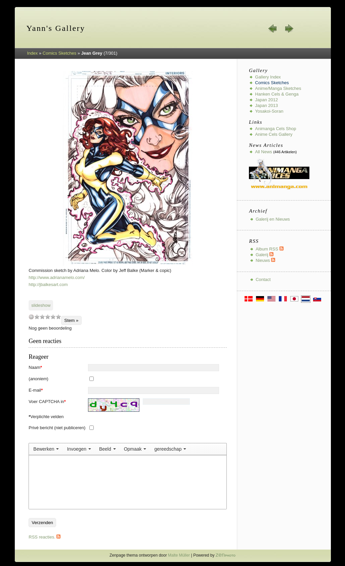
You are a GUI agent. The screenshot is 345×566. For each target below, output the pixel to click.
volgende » (289, 28)
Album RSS (270, 248)
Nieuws (265, 260)
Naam (35, 367)
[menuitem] (46, 449)
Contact (263, 279)
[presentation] (46, 449)
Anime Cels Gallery (273, 134)
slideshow (40, 305)
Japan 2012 (266, 99)
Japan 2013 (266, 105)
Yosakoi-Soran (269, 111)
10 (58, 316)
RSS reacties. (44, 537)
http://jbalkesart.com (48, 284)
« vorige (272, 28)
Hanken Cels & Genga (276, 94)
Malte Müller (179, 555)
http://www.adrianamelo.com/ (57, 277)
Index (32, 53)
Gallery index (268, 76)
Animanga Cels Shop (275, 128)
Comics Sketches (59, 53)
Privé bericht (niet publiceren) (57, 427)
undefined (31, 316)
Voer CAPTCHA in (47, 401)
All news (263, 151)
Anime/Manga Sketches (278, 88)
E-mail (36, 390)
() (38, 378)
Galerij (264, 254)
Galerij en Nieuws (273, 219)
